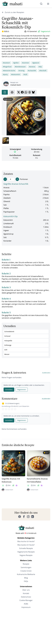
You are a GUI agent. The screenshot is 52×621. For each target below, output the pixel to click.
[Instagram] (28, 516)
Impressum (25, 607)
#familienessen (20, 67)
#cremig (21, 71)
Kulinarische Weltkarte (26, 574)
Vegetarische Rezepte (26, 552)
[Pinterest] (19, 516)
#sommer (25, 63)
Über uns (26, 590)
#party (5, 74)
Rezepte (26, 564)
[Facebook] (24, 516)
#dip (40, 67)
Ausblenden (46, 373)
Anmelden (9, 390)
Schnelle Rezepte (26, 548)
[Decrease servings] (5, 179)
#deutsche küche (9, 71)
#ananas (32, 67)
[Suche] (41, 4)
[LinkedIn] (32, 516)
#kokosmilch (15, 74)
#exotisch (6, 63)
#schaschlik (32, 71)
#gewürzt (35, 63)
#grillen (16, 63)
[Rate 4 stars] (12, 409)
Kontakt (26, 593)
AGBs (26, 604)
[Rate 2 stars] (6, 409)
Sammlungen (26, 567)
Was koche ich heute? (26, 541)
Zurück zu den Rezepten (13, 12)
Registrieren (21, 390)
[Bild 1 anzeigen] (5, 140)
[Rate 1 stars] (3, 409)
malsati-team (15, 85)
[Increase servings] (17, 179)
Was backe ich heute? (26, 545)
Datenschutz (26, 597)
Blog (26, 578)
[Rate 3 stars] (9, 409)
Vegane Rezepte (26, 555)
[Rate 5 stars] (15, 409)
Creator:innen (26, 571)
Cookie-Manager (26, 600)
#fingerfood (7, 67)
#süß (25, 74)
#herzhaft (42, 71)
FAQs (26, 581)
